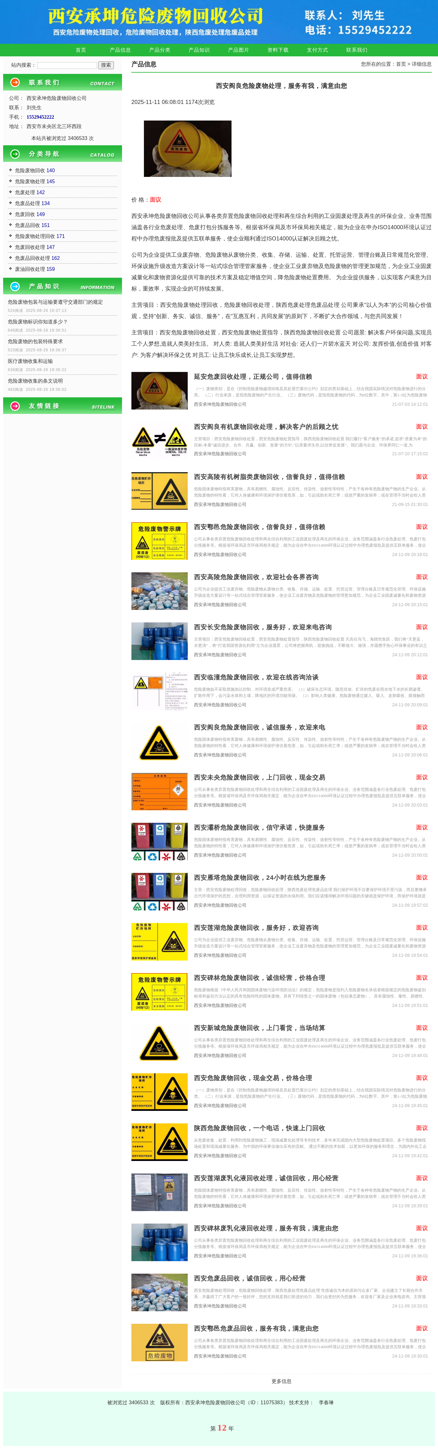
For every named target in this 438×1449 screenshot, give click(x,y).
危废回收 (25, 214)
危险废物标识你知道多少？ (38, 321)
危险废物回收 (30, 170)
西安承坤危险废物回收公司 (220, 404)
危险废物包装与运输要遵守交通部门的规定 (55, 302)
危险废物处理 (30, 181)
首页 (81, 50)
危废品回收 (27, 225)
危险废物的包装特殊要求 (35, 341)
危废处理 (25, 192)
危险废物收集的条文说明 (35, 381)
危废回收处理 (30, 247)
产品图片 (238, 50)
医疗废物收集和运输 (30, 361)
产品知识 (199, 50)
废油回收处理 (30, 269)
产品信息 (120, 50)
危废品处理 (27, 203)
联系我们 (357, 50)
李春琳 (326, 1402)
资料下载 (278, 50)
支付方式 (317, 50)
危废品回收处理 (32, 258)
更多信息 (282, 1381)
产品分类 (160, 50)
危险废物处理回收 (35, 236)
